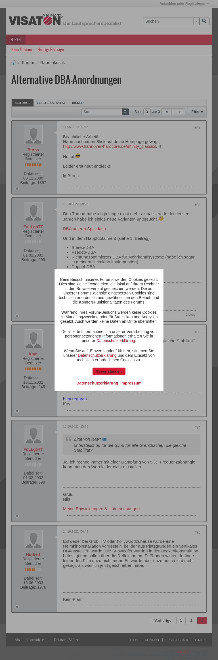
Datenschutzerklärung (116, 340)
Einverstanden (109, 371)
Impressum (131, 383)
